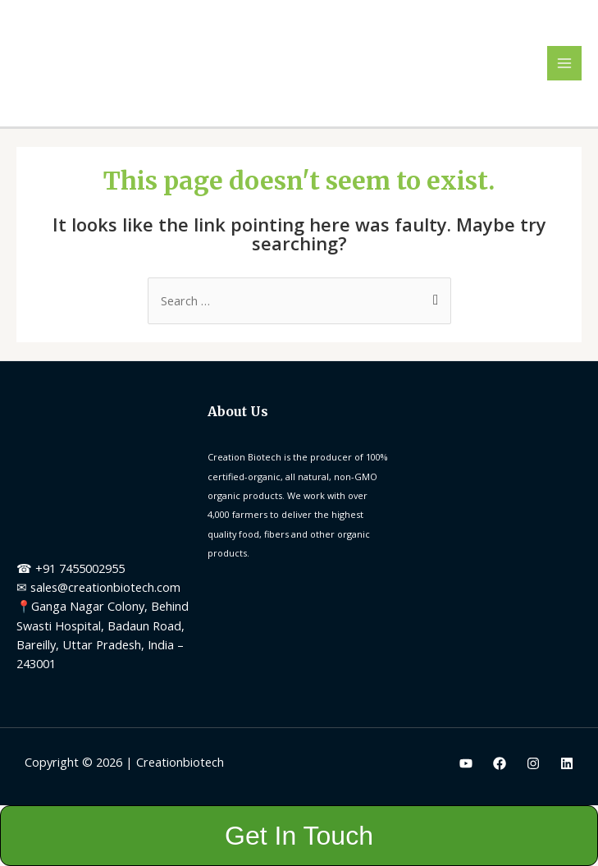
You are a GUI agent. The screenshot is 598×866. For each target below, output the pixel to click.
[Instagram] (533, 763)
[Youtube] (465, 763)
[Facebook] (499, 763)
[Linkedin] (566, 763)
